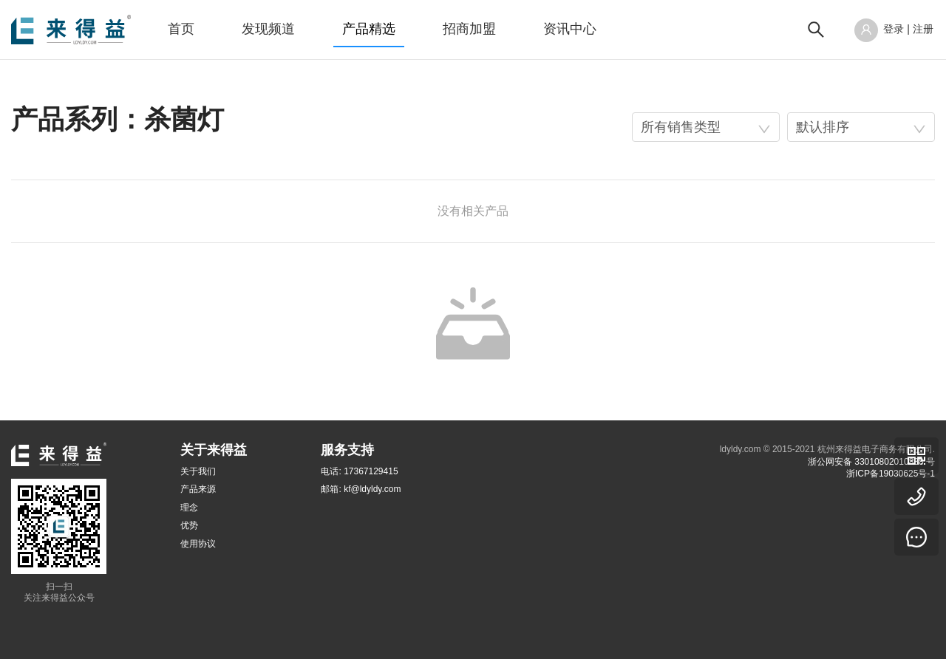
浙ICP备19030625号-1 (890, 473)
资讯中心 (569, 28)
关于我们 (198, 471)
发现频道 (268, 28)
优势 (189, 525)
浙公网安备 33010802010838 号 (871, 462)
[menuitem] (181, 29)
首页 (181, 28)
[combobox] (706, 127)
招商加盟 (469, 28)
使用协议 (198, 544)
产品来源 (198, 489)
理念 (189, 507)
